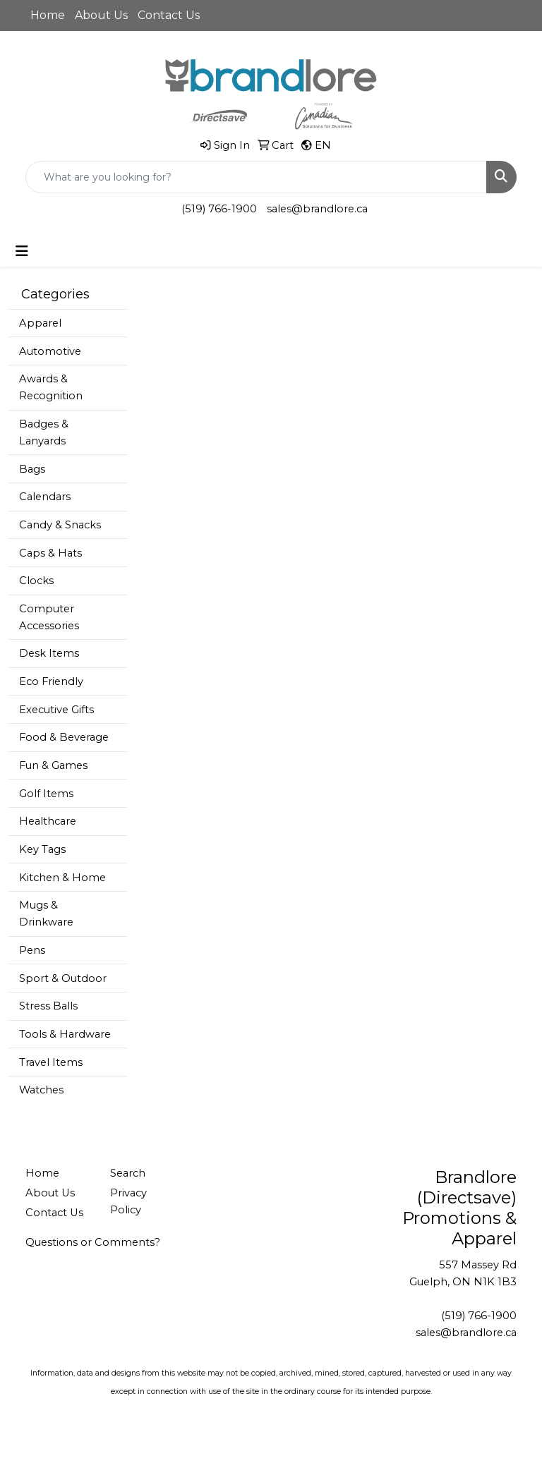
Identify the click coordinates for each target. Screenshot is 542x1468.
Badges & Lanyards (43, 432)
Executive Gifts (56, 709)
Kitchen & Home (62, 877)
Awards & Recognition (51, 387)
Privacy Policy (128, 1201)
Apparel (40, 323)
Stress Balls (48, 1006)
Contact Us (169, 15)
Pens (32, 950)
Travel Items (51, 1062)
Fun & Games (53, 765)
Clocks (36, 580)
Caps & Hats (50, 553)
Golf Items (46, 793)
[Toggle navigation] (22, 251)
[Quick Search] (256, 177)
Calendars (45, 496)
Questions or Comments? (92, 1242)
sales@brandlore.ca (317, 208)
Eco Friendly (51, 681)
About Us (101, 15)
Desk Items (49, 653)
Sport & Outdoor (63, 978)
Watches (41, 1090)
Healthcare (47, 821)
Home (47, 15)
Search (127, 1173)
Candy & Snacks (60, 524)
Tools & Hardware (65, 1034)
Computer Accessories (49, 617)
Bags (32, 469)
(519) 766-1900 (219, 208)
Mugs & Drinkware (46, 913)
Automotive (50, 351)
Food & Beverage (64, 737)
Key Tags (42, 849)
